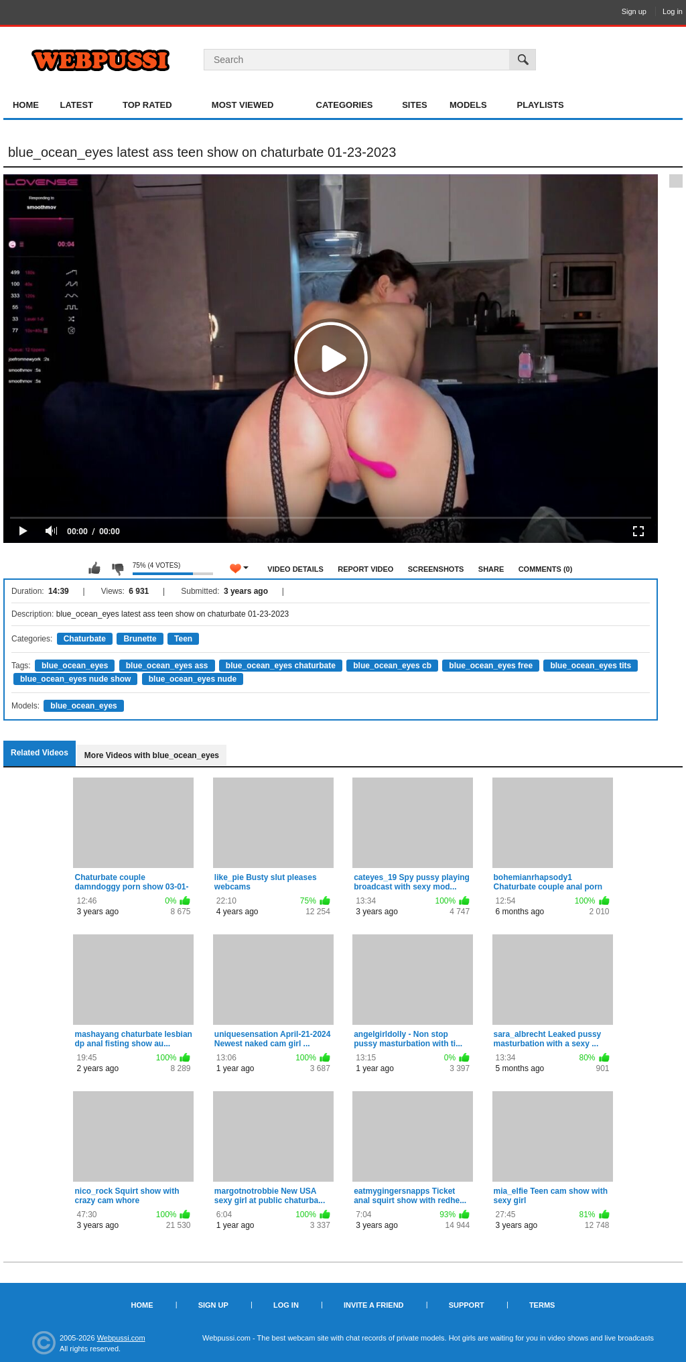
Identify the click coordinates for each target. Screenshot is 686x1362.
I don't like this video (117, 568)
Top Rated (147, 105)
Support (466, 1305)
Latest (76, 105)
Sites (414, 105)
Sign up (634, 11)
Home (26, 105)
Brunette (139, 638)
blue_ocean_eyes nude (192, 679)
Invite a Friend (374, 1305)
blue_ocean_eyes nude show (75, 679)
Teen (183, 638)
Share (491, 569)
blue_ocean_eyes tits (590, 665)
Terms (542, 1305)
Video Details (295, 569)
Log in (673, 11)
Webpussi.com (121, 1338)
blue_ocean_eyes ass (167, 665)
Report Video (365, 569)
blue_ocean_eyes (75, 665)
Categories (344, 105)
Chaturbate (85, 638)
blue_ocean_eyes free (491, 665)
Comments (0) (546, 569)
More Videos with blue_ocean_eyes (151, 755)
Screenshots (436, 569)
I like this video (94, 568)
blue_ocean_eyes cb (392, 665)
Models (468, 105)
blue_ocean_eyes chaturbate (281, 665)
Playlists (540, 105)
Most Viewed (242, 105)
